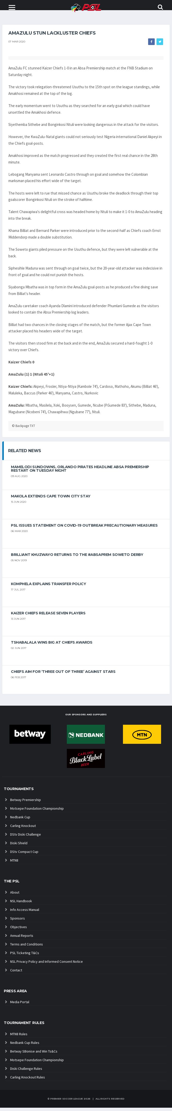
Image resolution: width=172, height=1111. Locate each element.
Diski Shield (18, 846)
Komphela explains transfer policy (48, 587)
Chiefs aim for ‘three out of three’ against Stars (63, 675)
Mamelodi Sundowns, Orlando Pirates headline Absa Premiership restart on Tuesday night (80, 472)
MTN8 (14, 863)
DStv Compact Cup (24, 855)
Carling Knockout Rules (27, 1080)
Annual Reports (21, 939)
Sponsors (17, 921)
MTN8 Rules (18, 1037)
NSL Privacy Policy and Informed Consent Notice (46, 964)
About (14, 895)
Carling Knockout (23, 829)
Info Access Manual (24, 913)
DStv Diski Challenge (25, 837)
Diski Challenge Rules (26, 1072)
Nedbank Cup (20, 820)
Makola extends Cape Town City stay (50, 499)
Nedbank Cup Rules (24, 1046)
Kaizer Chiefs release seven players (48, 616)
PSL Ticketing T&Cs (24, 956)
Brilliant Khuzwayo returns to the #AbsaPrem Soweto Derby (77, 558)
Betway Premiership (25, 803)
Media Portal (19, 1005)
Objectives (18, 930)
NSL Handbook (21, 904)
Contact (16, 973)
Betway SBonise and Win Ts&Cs (33, 1054)
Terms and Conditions (26, 947)
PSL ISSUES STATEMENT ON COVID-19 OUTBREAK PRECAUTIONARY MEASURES (84, 528)
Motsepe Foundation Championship (37, 811)
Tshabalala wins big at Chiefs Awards (51, 645)
